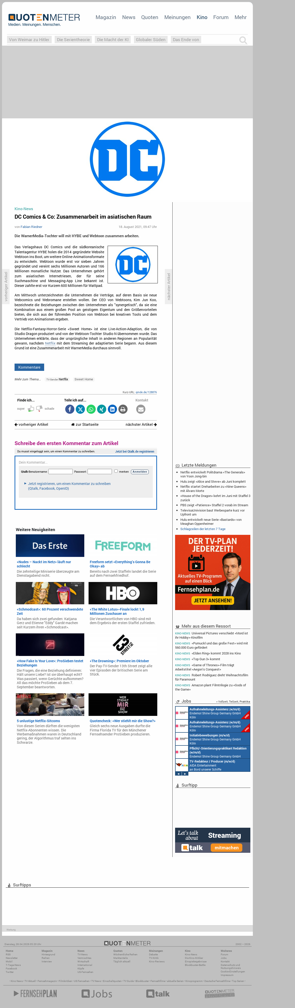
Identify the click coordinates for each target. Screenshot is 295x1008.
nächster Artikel (141, 424)
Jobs (224, 958)
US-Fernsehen (85, 972)
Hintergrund (48, 954)
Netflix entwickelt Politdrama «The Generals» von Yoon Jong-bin (212, 474)
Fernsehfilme (158, 981)
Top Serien (238, 981)
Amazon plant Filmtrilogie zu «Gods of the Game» (210, 687)
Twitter (10, 972)
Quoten (149, 17)
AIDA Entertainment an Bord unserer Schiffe (205, 765)
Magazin (106, 17)
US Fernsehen (82, 981)
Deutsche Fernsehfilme (217, 981)
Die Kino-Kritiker (194, 958)
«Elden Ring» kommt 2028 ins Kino (208, 653)
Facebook (11, 968)
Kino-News (191, 954)
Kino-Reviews (157, 961)
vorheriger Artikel (31, 424)
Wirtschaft (83, 961)
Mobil (9, 961)
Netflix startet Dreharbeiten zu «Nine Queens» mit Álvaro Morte (213, 488)
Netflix (50, 343)
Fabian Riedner (31, 227)
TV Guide (128, 981)
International (85, 965)
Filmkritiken (65, 981)
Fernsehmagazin (47, 981)
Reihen (46, 958)
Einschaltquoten (112, 981)
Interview (47, 961)
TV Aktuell (30, 981)
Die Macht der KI (113, 39)
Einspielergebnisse (195, 961)
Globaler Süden (151, 39)
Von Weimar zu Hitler (29, 39)
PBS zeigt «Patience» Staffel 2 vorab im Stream (214, 505)
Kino (202, 17)
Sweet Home (84, 379)
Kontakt (225, 961)
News (128, 17)
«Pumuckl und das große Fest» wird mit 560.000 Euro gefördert (211, 645)
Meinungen (177, 17)
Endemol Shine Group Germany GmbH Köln (213, 713)
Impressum (227, 975)
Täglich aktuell (121, 961)
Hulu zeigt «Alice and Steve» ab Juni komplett (213, 481)
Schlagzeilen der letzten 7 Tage (203, 529)
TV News (96, 981)
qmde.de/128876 (146, 392)
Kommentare (29, 367)
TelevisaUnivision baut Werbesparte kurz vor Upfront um (212, 512)
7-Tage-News (13, 965)
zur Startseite (85, 424)
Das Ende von (186, 39)
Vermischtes (84, 958)
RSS (8, 954)
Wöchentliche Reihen (125, 954)
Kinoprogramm (194, 981)
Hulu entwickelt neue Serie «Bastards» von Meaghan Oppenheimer (211, 521)
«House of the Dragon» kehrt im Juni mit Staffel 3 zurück (215, 497)
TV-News (83, 954)
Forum (221, 17)
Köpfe (81, 968)
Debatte (153, 954)
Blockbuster (142, 981)
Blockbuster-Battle (195, 965)
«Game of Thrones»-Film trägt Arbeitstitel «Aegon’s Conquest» (204, 667)
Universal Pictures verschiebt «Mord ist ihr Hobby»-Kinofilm (211, 635)
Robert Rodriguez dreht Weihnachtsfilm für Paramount (211, 677)
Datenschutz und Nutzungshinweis (231, 966)
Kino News (17, 981)
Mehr (241, 17)
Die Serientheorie (73, 39)
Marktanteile (120, 958)
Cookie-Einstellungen (233, 971)
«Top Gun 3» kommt (197, 659)
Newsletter (12, 958)
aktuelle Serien (175, 981)
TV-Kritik (154, 958)
